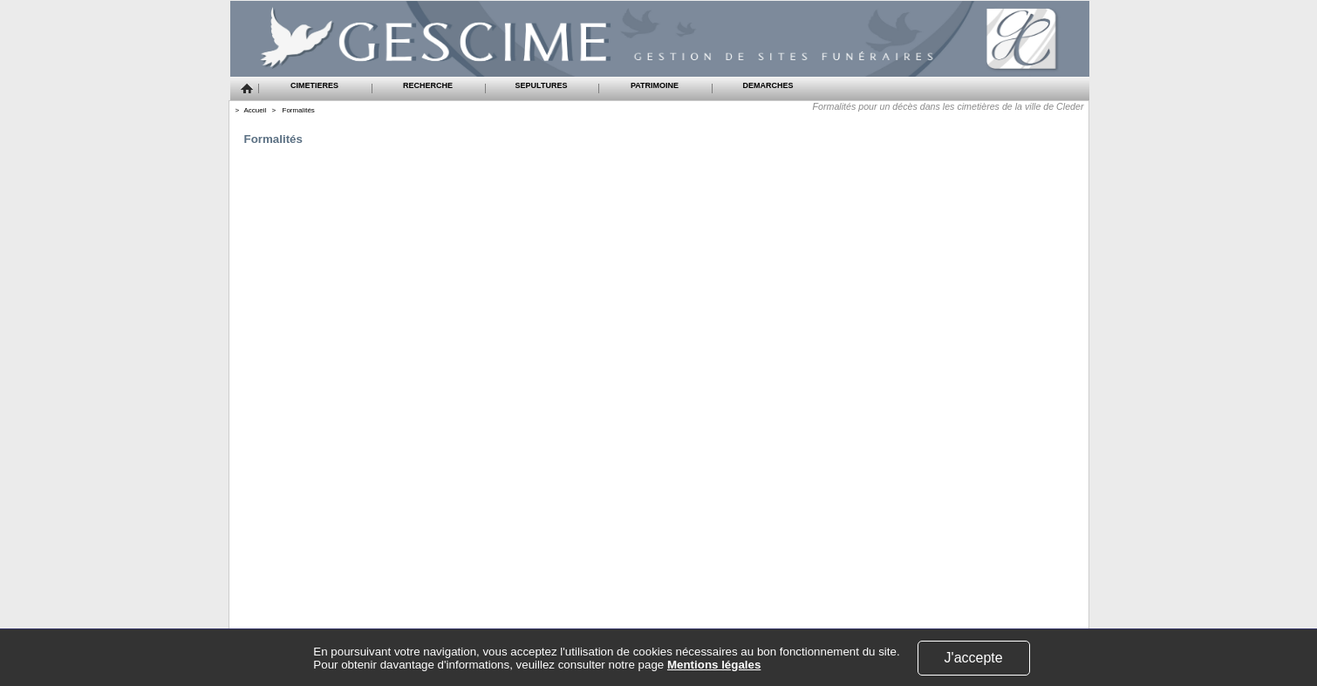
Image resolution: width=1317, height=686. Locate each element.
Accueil (255, 110)
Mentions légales (714, 664)
